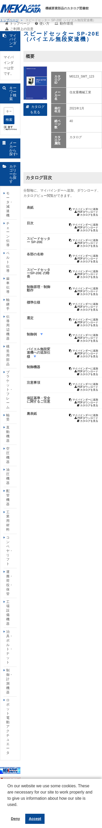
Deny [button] (15, 819)
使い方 (44, 23)
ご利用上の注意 (21, 29)
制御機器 (33, 367)
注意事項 (33, 382)
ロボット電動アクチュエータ (8, 726)
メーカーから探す (12, 148)
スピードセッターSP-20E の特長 (38, 273)
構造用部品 (8, 355)
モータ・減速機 (9, 204)
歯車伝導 (8, 285)
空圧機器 (8, 455)
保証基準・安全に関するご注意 (38, 399)
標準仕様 (33, 302)
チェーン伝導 (8, 234)
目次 (30, 223)
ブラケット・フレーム (9, 389)
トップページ (20, 23)
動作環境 (66, 23)
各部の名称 (35, 254)
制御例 (32, 334)
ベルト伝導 (8, 262)
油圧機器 (8, 476)
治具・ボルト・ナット (9, 647)
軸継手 (8, 304)
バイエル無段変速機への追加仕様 (38, 353)
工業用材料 (8, 521)
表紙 (30, 207)
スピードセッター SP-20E (38, 240)
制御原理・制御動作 (38, 288)
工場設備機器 (8, 613)
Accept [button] (35, 819)
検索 (9, 120)
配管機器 (8, 497)
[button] (8, 808)
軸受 (8, 417)
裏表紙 (32, 414)
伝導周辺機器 (8, 327)
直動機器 (8, 434)
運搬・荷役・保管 (9, 582)
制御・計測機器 (9, 681)
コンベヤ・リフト (9, 551)
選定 (30, 318)
